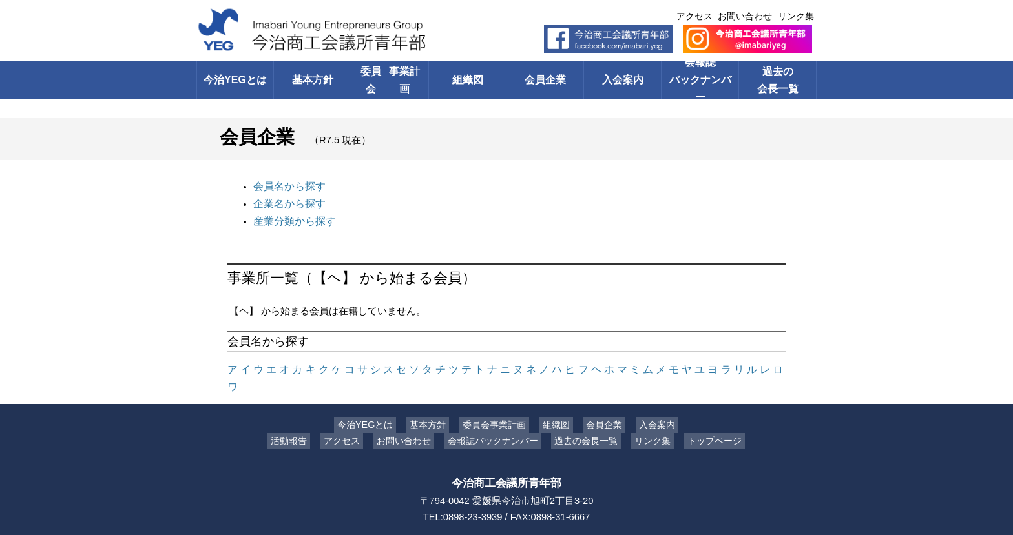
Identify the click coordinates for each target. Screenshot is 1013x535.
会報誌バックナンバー (700, 79)
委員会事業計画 (497, 401)
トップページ (705, 417)
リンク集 (796, 16)
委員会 (390, 80)
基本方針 (312, 79)
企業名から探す (287, 201)
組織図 (467, 79)
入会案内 (622, 79)
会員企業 (545, 79)
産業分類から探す (292, 217)
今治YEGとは (234, 79)
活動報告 (298, 417)
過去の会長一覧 (777, 79)
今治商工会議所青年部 (506, 459)
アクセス (694, 16)
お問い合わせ (745, 16)
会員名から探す (287, 185)
